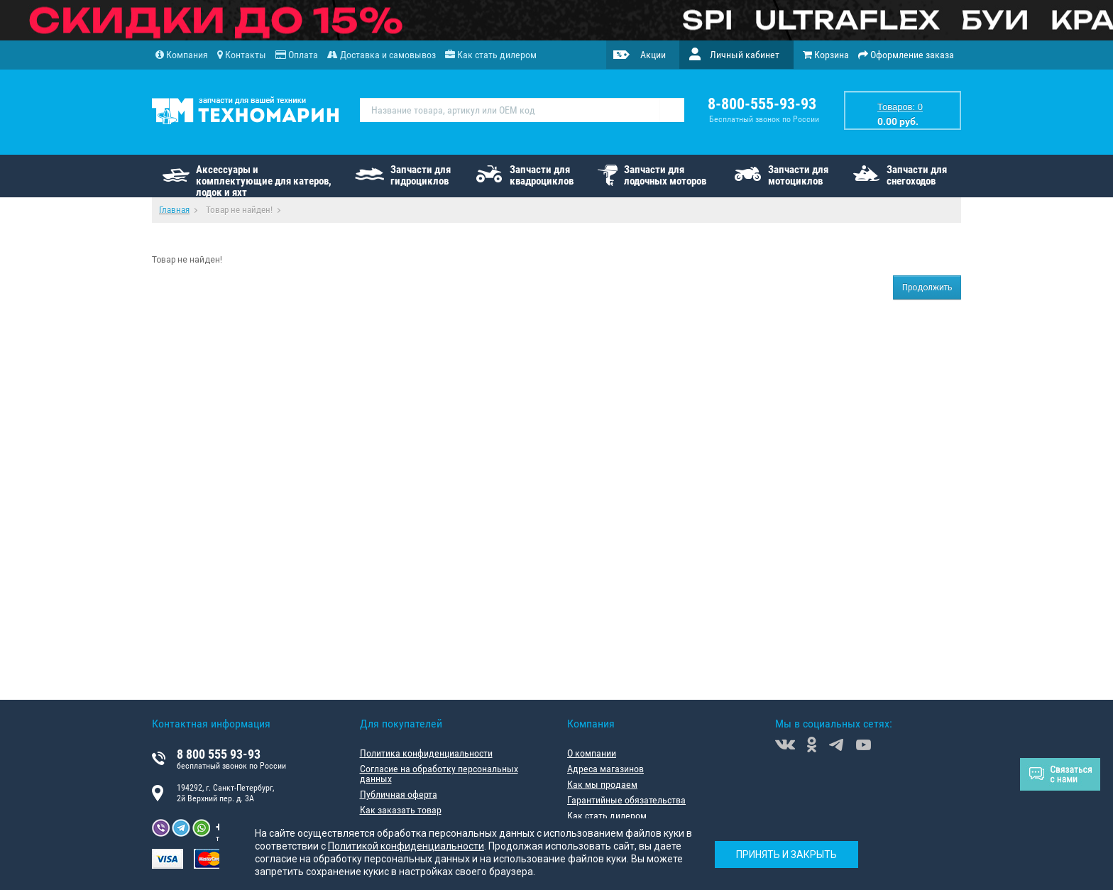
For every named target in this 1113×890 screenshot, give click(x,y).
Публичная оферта (398, 794)
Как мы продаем (602, 784)
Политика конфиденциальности (426, 753)
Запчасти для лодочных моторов (665, 175)
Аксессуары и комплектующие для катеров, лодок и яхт (263, 180)
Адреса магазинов (605, 769)
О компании (591, 753)
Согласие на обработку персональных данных (439, 774)
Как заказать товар (401, 810)
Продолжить (927, 287)
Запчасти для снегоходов (917, 175)
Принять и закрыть (786, 854)
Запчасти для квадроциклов (542, 175)
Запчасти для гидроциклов (420, 175)
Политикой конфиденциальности (406, 846)
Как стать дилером (607, 815)
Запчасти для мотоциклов (798, 175)
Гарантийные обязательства (626, 800)
